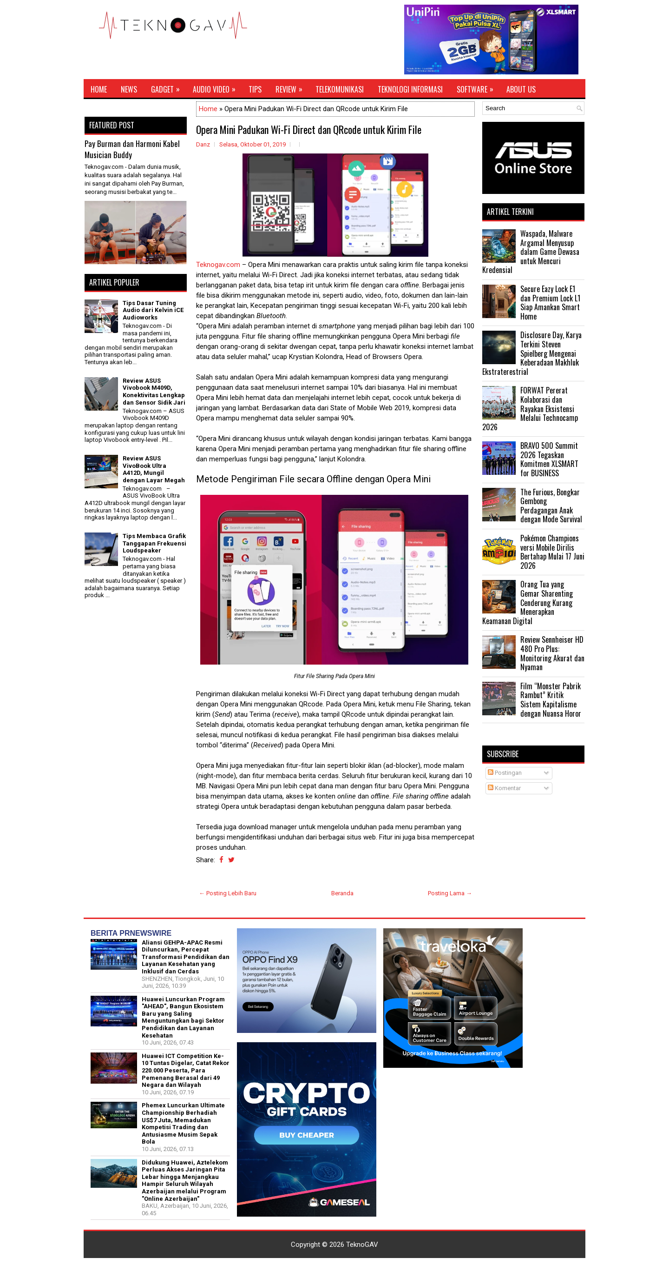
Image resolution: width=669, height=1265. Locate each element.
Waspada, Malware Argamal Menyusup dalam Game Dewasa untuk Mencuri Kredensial (530, 251)
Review (291, 87)
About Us (521, 89)
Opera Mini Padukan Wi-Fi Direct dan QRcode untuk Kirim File (308, 129)
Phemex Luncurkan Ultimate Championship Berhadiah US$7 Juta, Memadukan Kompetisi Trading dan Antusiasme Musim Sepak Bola (183, 1123)
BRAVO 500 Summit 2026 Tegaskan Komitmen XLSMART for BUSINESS (549, 459)
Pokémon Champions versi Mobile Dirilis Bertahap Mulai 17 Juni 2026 (552, 552)
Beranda (342, 893)
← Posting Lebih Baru (227, 893)
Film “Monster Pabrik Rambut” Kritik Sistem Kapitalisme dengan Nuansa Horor (550, 699)
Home (99, 89)
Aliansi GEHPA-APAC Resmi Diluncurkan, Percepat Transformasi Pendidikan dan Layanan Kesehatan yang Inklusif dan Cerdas (186, 957)
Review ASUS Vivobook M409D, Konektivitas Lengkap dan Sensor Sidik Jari (154, 391)
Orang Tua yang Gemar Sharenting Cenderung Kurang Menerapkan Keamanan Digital (527, 602)
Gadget (168, 87)
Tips (255, 89)
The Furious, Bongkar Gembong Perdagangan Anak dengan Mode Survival (551, 505)
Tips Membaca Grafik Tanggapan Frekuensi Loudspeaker (154, 543)
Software (478, 87)
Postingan (505, 772)
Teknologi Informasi (410, 89)
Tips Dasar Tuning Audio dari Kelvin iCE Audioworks (153, 310)
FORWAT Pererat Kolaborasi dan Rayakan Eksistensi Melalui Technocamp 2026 (530, 408)
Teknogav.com (218, 264)
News (129, 89)
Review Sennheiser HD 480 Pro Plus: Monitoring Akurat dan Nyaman (552, 653)
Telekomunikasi (339, 89)
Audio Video (217, 87)
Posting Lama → (450, 893)
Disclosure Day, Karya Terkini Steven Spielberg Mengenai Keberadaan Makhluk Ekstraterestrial (532, 353)
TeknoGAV (362, 1244)
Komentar (504, 788)
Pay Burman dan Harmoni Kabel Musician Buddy (132, 149)
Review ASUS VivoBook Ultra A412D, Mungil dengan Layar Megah (154, 469)
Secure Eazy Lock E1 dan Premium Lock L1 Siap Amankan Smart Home (550, 302)
